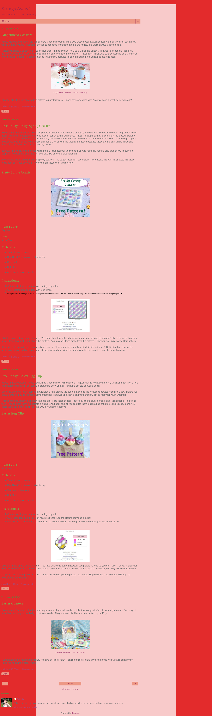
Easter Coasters (12, 603)
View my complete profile (25, 707)
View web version (70, 689)
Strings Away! (15, 8)
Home (70, 684)
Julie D (20, 699)
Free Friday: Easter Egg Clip (21, 376)
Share (5, 111)
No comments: (29, 106)
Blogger (75, 713)
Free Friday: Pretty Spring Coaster (25, 126)
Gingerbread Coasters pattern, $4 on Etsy (70, 93)
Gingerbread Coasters (16, 35)
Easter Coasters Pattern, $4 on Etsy (70, 652)
